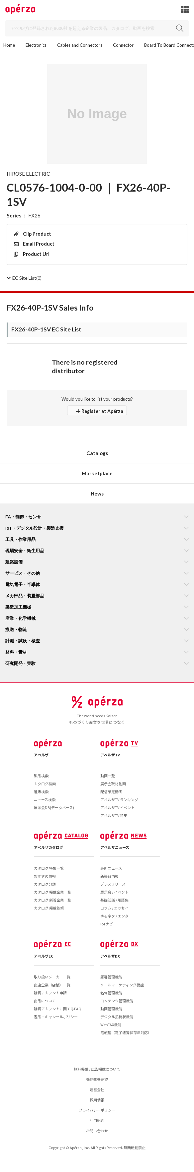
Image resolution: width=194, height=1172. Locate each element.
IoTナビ (106, 923)
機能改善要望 (97, 1079)
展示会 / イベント (114, 892)
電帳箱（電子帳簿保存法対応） (125, 1032)
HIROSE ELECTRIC (28, 174)
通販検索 (41, 791)
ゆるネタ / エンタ (114, 915)
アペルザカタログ (48, 847)
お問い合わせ (97, 1130)
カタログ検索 (45, 783)
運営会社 (97, 1089)
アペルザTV (110, 754)
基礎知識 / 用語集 (114, 900)
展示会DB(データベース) (54, 807)
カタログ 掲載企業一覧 (52, 892)
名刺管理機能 (111, 992)
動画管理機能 (111, 1008)
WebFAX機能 (110, 1024)
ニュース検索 (44, 799)
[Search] (97, 28)
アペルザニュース (114, 847)
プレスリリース (113, 884)
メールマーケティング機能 (122, 984)
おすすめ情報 (45, 876)
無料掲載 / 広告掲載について (97, 1069)
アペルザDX (110, 956)
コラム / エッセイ (114, 907)
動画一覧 (107, 775)
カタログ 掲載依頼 (49, 907)
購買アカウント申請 (50, 992)
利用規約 (97, 1120)
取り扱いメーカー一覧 (52, 976)
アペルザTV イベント (117, 807)
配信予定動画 (111, 791)
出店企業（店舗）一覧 (52, 984)
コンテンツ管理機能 (116, 1000)
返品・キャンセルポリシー (56, 1016)
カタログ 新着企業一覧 (52, 900)
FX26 (34, 215)
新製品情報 (109, 876)
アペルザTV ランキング (119, 799)
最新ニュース (111, 868)
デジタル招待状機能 (116, 1016)
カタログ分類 (45, 884)
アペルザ (41, 754)
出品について (45, 1000)
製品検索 (41, 775)
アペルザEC (43, 956)
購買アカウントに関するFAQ (57, 1008)
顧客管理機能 (111, 976)
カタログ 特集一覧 (49, 868)
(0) (24, 278)
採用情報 (97, 1099)
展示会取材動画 (113, 783)
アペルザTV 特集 (113, 815)
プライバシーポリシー (97, 1110)
